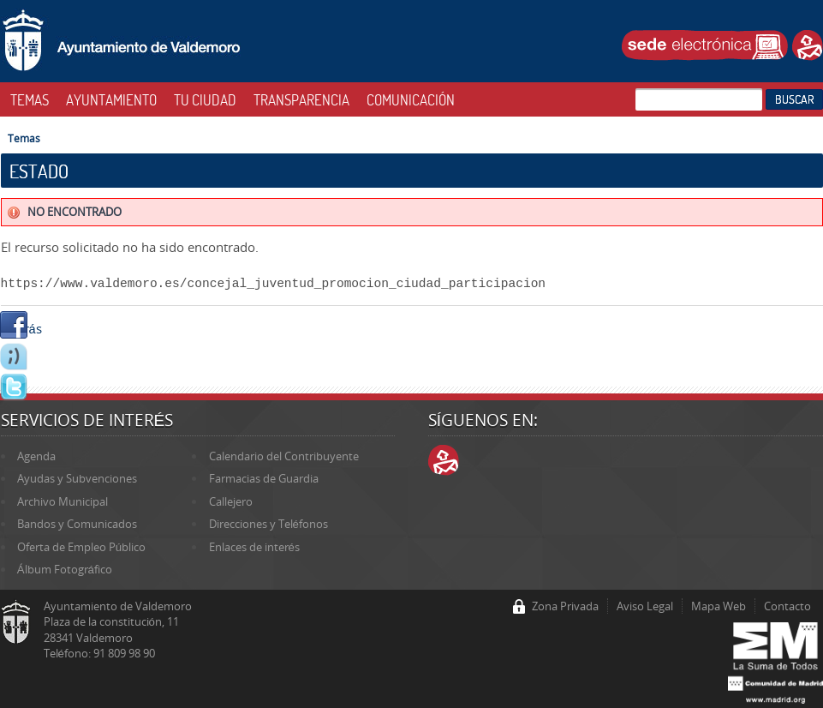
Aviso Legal (645, 606)
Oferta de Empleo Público (81, 547)
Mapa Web (718, 606)
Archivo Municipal (62, 501)
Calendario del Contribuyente (284, 456)
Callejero (231, 501)
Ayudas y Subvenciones (77, 478)
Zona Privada (565, 606)
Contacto (787, 606)
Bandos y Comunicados (77, 523)
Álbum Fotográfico (64, 569)
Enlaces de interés (254, 547)
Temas (24, 138)
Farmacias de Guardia (264, 478)
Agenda (36, 456)
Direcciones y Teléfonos (268, 523)
